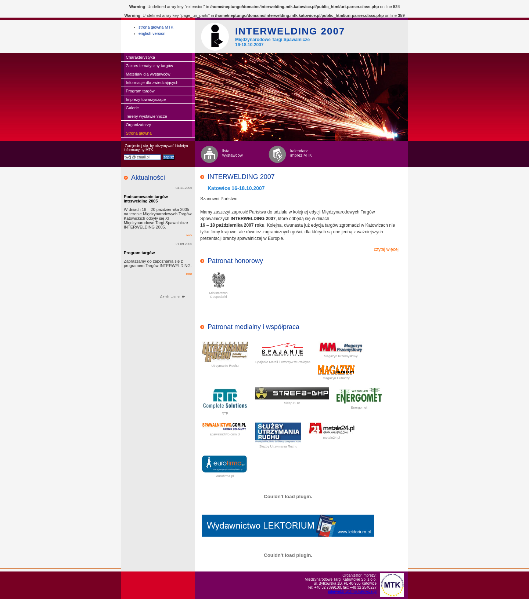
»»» (189, 235)
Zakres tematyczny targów (149, 65)
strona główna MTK (155, 27)
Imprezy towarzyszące (146, 99)
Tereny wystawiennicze (147, 116)
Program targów (140, 91)
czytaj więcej (386, 249)
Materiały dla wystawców (148, 74)
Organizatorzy (138, 125)
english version (151, 33)
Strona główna (139, 133)
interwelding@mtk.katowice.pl (352, 591)
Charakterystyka (140, 57)
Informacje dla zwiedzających (152, 82)
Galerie (132, 108)
